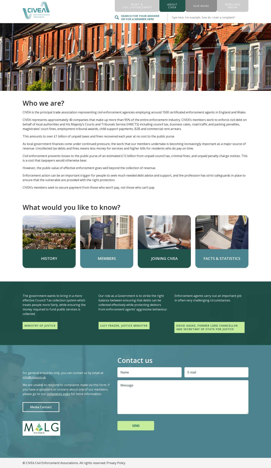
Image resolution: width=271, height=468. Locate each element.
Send (136, 426)
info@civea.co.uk (34, 377)
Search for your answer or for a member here (137, 17)
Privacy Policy (116, 463)
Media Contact (41, 407)
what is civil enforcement (137, 6)
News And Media (233, 6)
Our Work (201, 6)
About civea (172, 6)
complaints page (58, 394)
